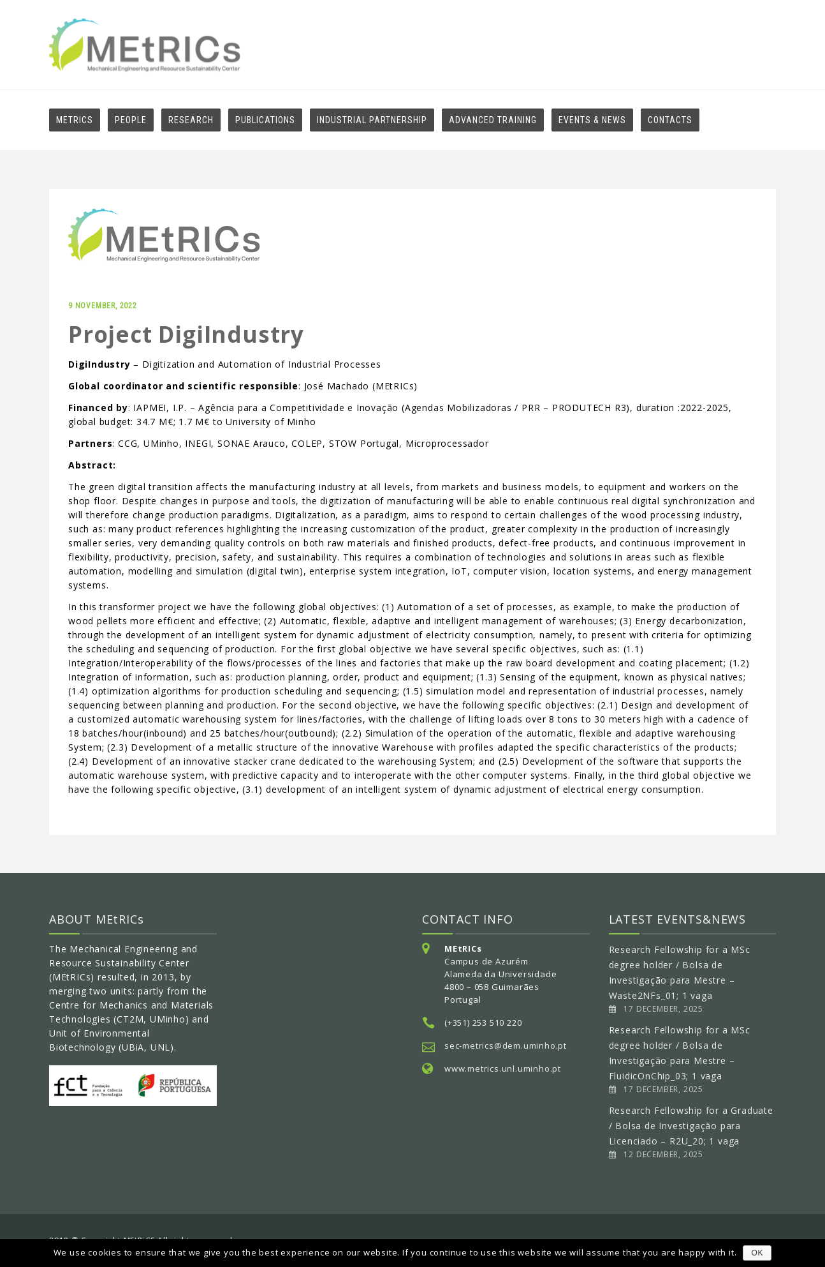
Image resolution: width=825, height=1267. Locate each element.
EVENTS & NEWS (592, 120)
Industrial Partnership (372, 120)
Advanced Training (493, 120)
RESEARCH (191, 120)
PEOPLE (131, 120)
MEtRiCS (74, 120)
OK (757, 1252)
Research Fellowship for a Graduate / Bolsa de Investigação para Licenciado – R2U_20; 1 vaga (691, 1125)
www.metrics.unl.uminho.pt (502, 1068)
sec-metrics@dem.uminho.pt (505, 1045)
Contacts (670, 120)
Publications (265, 120)
